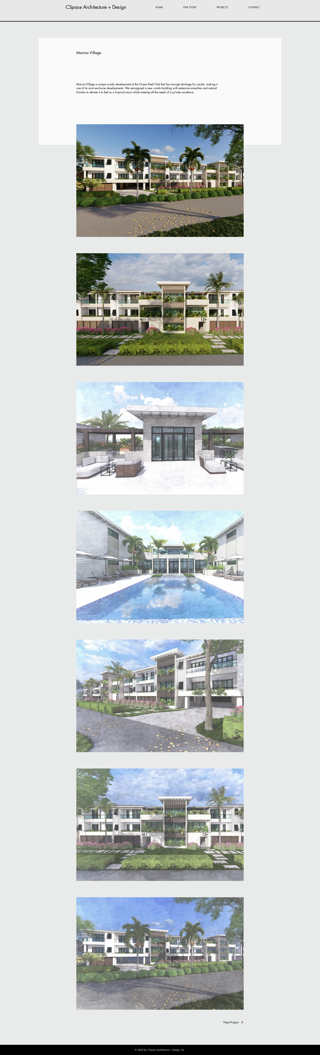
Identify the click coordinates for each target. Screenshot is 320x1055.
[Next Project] (233, 1022)
